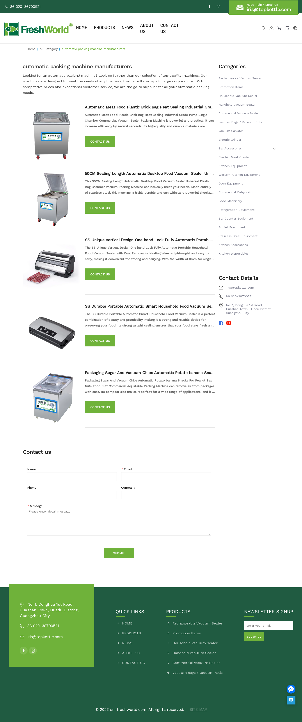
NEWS (127, 27)
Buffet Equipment (232, 227)
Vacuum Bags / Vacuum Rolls (240, 122)
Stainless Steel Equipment (238, 236)
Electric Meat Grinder (234, 157)
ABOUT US (147, 28)
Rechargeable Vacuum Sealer (240, 78)
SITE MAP (198, 709)
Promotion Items (231, 87)
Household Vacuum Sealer (238, 96)
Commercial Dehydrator (236, 192)
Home (31, 49)
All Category (49, 49)
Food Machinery (230, 201)
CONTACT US (171, 28)
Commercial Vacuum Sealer (239, 113)
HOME (81, 27)
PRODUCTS (104, 27)
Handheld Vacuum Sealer (237, 104)
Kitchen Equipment (233, 166)
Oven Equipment (231, 183)
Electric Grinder (230, 139)
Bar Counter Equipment (236, 218)
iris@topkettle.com (240, 287)
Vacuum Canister (231, 131)
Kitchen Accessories (233, 245)
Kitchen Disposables (234, 253)
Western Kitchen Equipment (239, 174)
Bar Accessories (230, 148)
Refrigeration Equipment (236, 209)
